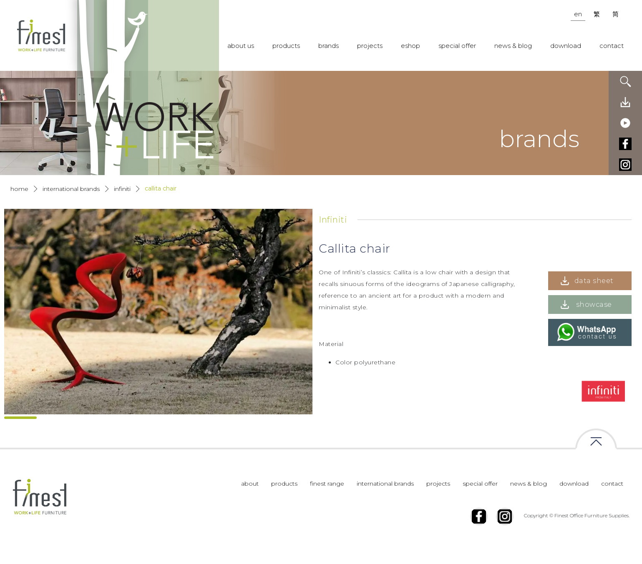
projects (370, 46)
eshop (410, 46)
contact (611, 46)
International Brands (71, 189)
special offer (457, 46)
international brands (385, 503)
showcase (594, 304)
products (286, 46)
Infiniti (122, 189)
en (578, 14)
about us (240, 46)
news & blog (513, 46)
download (565, 46)
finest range (327, 503)
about (250, 503)
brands (328, 46)
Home (19, 189)
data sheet (594, 281)
